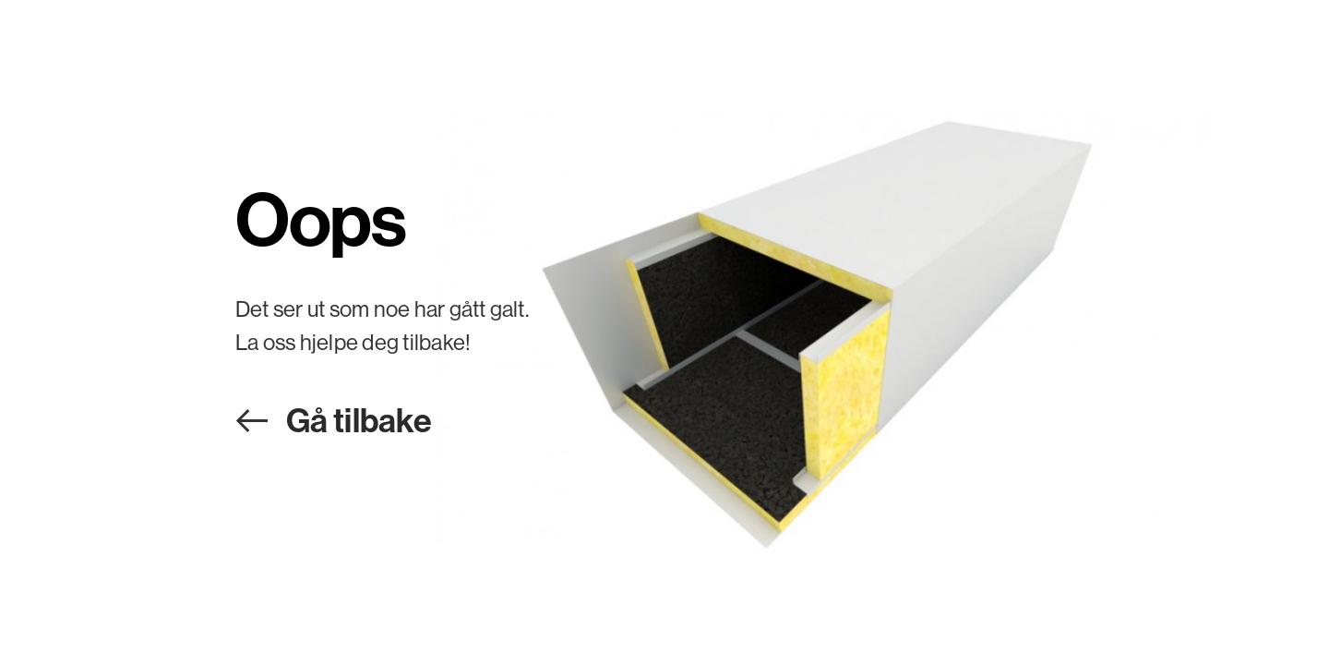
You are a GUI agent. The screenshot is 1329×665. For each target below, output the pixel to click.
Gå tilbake (359, 420)
